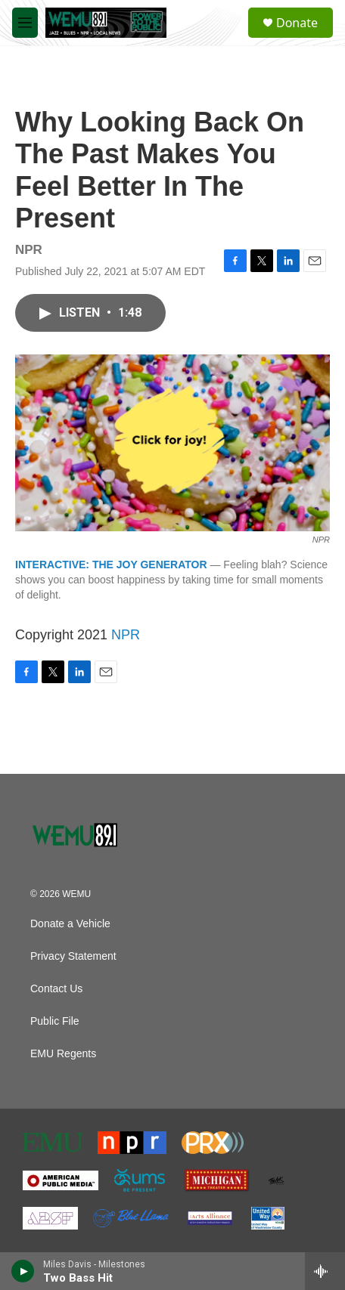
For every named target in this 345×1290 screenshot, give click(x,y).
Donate (297, 22)
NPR (125, 634)
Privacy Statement (73, 956)
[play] (23, 1271)
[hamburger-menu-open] (25, 23)
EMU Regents (63, 1054)
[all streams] (325, 1271)
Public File (54, 1021)
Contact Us (56, 989)
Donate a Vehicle (70, 924)
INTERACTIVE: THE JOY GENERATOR (111, 564)
